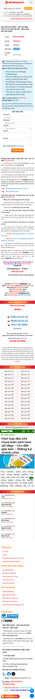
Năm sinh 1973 (25, 374)
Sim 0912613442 (24, 295)
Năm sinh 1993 (25, 408)
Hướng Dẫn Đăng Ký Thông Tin (11, 561)
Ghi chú (5, 138)
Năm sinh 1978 (9, 385)
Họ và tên (6, 114)
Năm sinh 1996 (9, 415)
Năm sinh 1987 (25, 398)
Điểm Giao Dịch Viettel (8, 595)
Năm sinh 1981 (25, 388)
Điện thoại (6, 120)
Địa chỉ (5, 131)
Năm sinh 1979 (25, 385)
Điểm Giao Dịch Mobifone (9, 601)
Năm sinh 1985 (25, 395)
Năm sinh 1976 (9, 381)
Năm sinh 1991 (25, 405)
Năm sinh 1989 (25, 401)
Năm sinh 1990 (9, 405)
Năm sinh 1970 (9, 371)
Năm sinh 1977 (25, 381)
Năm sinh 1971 (25, 371)
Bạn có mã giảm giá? (13, 146)
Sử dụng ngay (20, 146)
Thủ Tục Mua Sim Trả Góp (9, 576)
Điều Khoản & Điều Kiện (9, 573)
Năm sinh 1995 (25, 412)
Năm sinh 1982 (9, 391)
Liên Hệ (4, 555)
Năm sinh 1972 (9, 374)
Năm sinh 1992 (9, 408)
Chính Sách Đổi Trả (7, 580)
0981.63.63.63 (11, 696)
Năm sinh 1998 (9, 418)
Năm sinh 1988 (9, 401)
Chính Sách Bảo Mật (8, 583)
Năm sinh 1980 (9, 388)
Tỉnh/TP (6, 125)
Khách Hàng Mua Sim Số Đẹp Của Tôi (13, 604)
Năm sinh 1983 (25, 391)
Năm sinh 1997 (25, 415)
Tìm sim (28, 8)
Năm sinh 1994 (9, 412)
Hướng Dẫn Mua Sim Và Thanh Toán (12, 558)
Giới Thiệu (5, 551)
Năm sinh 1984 (9, 395)
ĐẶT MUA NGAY (17, 150)
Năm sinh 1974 (9, 378)
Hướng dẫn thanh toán (12, 191)
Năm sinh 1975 (25, 378)
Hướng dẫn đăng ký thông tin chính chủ (17, 188)
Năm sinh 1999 (25, 418)
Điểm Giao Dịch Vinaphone (10, 598)
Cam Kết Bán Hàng (7, 570)
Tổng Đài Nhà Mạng (8, 591)
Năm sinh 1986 (9, 398)
